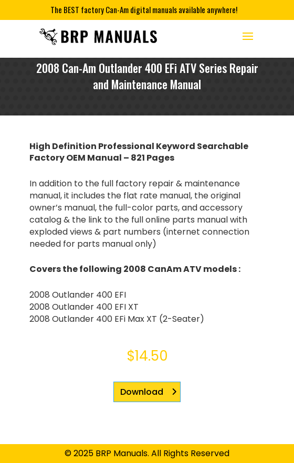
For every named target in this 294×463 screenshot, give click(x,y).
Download (141, 392)
